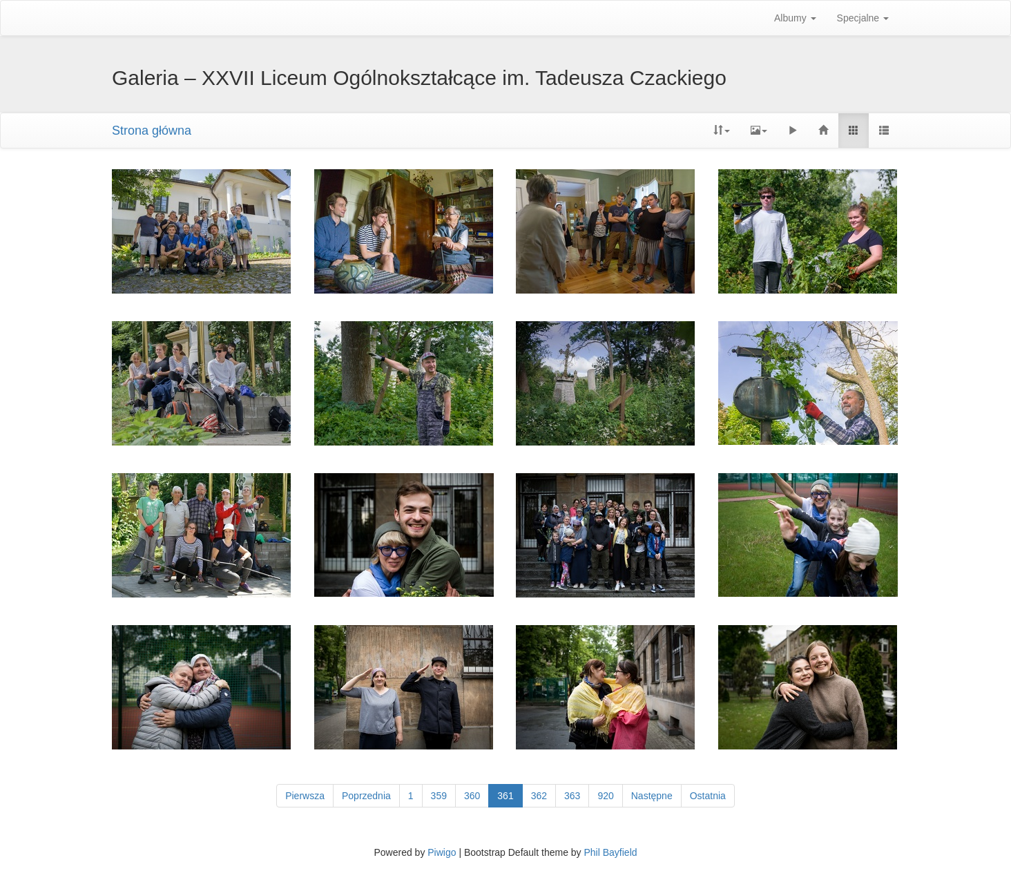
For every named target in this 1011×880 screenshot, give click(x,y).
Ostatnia (708, 795)
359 (439, 795)
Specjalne (863, 17)
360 (472, 795)
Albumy (795, 17)
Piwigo (441, 852)
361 (505, 795)
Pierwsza (305, 795)
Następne (652, 795)
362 (539, 795)
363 (572, 795)
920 (605, 795)
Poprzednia (366, 795)
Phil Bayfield (610, 852)
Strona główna (151, 130)
